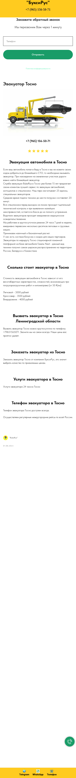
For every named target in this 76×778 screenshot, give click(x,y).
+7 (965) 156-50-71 (37, 9)
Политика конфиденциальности (38, 68)
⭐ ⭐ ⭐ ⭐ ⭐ (38, 151)
